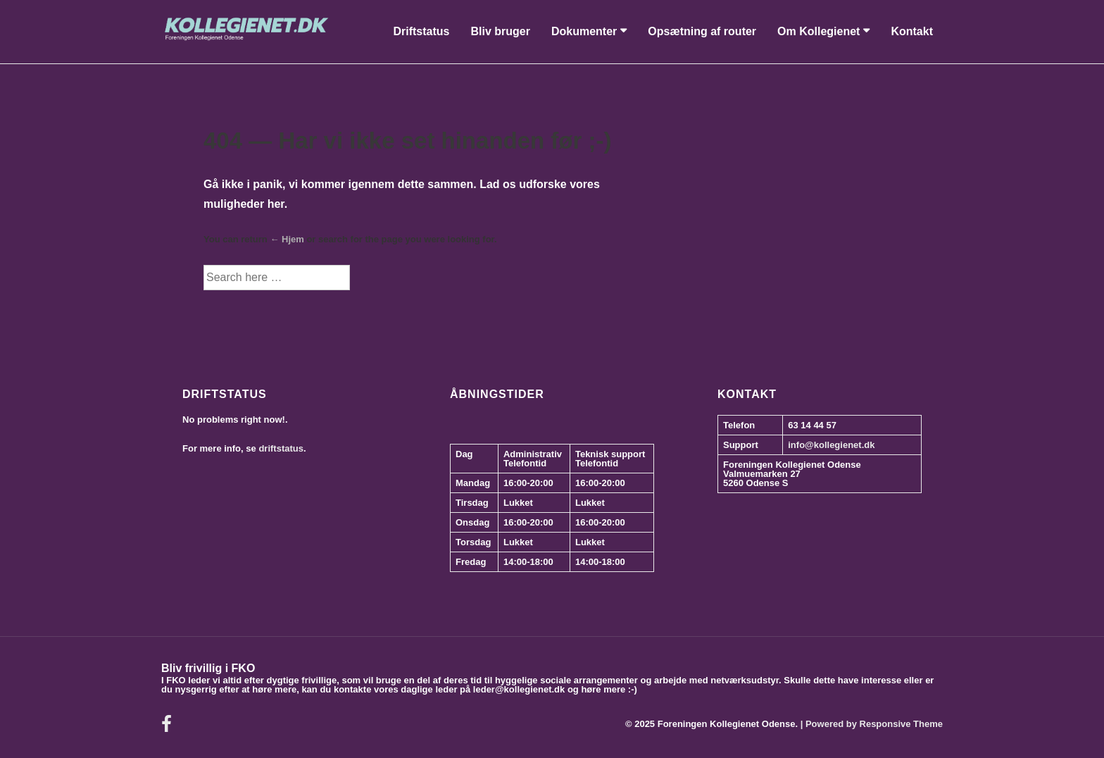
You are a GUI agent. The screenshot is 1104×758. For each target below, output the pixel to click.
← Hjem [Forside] (286, 239)
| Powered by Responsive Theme (872, 724)
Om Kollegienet (818, 31)
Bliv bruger (499, 31)
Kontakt (912, 31)
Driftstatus (421, 31)
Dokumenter (584, 31)
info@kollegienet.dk (831, 445)
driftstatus (280, 448)
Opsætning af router (702, 31)
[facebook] (168, 728)
